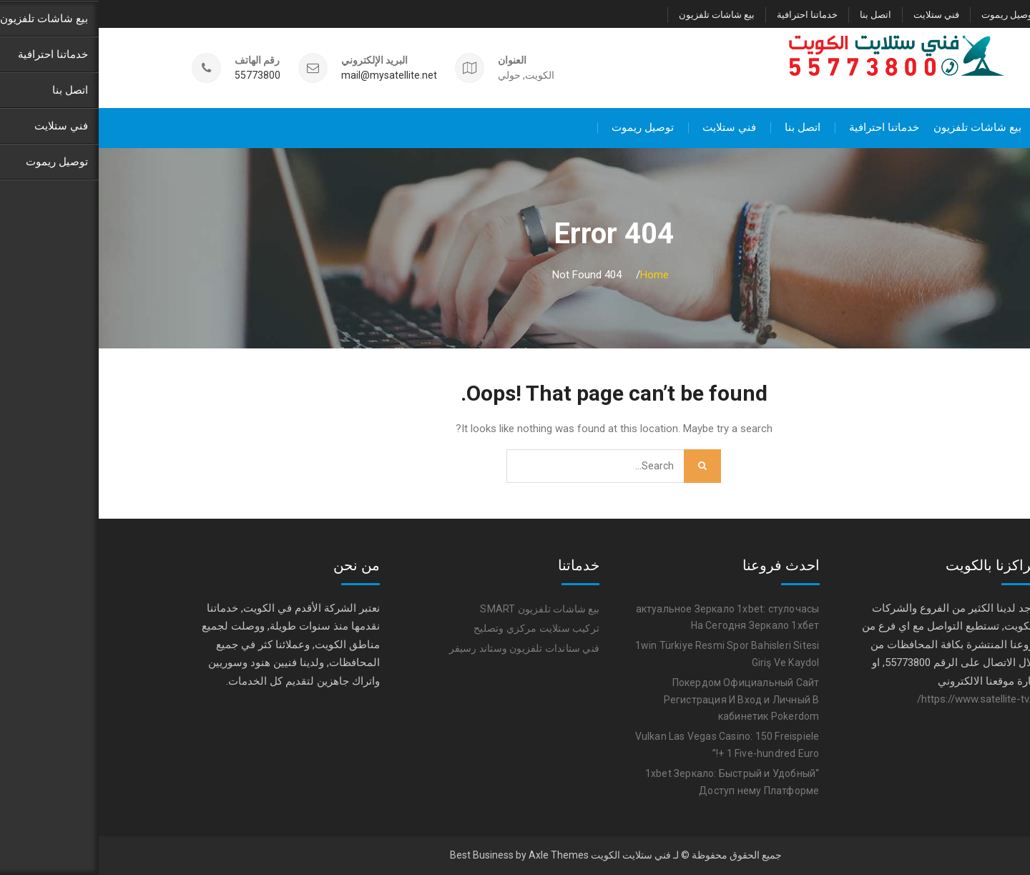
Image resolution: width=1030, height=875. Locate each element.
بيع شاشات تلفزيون (618, 14)
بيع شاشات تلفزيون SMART (441, 608)
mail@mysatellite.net (290, 75)
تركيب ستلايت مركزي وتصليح (438, 628)
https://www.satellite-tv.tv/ (879, 698)
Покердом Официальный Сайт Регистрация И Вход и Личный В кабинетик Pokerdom (643, 699)
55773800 (159, 75)
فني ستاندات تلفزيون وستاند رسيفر (425, 648)
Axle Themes (460, 855)
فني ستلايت (837, 14)
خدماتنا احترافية (708, 14)
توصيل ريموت (910, 14)
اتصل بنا (777, 14)
